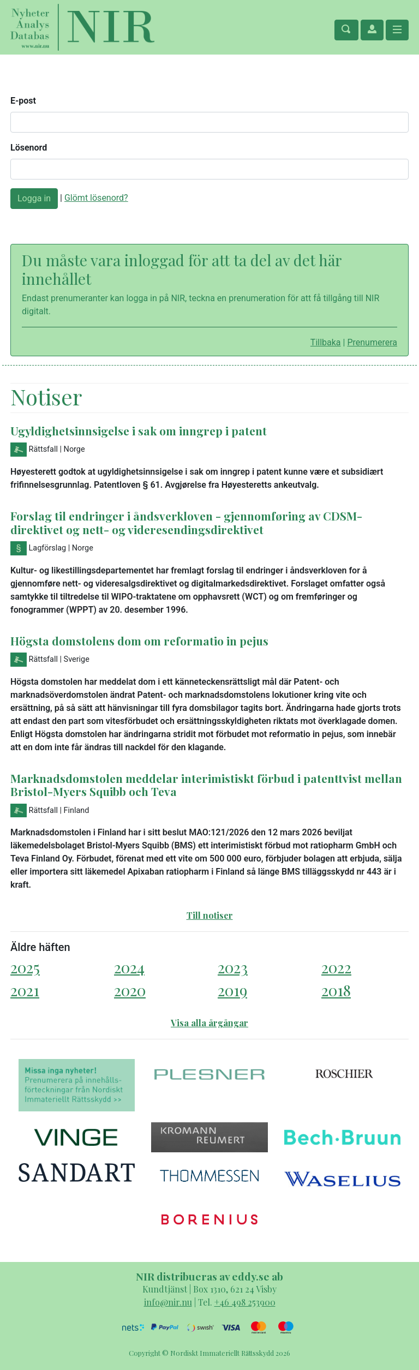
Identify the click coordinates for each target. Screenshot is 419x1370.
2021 (24, 990)
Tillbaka (325, 342)
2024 (129, 967)
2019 (232, 990)
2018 (336, 990)
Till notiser (210, 915)
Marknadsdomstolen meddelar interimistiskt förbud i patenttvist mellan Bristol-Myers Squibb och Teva (206, 784)
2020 (130, 990)
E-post (23, 100)
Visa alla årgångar (209, 1022)
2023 (233, 967)
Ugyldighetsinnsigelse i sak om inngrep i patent (138, 430)
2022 (336, 967)
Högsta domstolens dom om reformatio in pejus (139, 640)
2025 (25, 967)
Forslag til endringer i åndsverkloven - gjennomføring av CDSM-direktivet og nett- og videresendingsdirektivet (186, 522)
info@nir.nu (168, 1302)
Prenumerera (372, 342)
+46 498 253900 (245, 1302)
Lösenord (28, 147)
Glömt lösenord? (96, 198)
